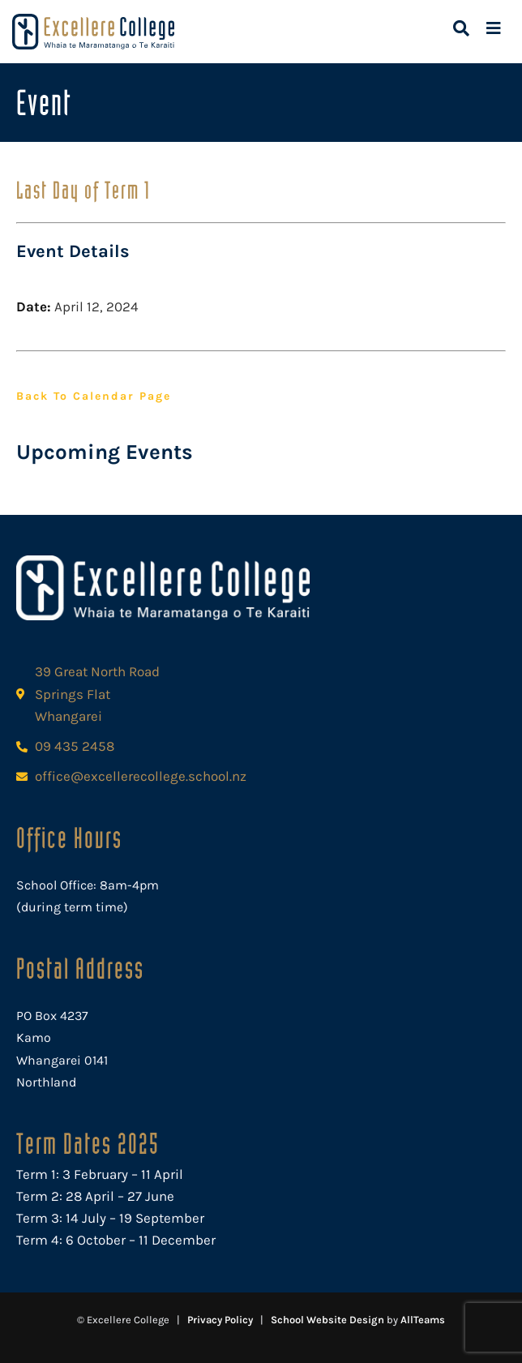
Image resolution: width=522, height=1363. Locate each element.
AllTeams (422, 1320)
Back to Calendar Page (93, 396)
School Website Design (327, 1320)
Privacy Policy (220, 1320)
